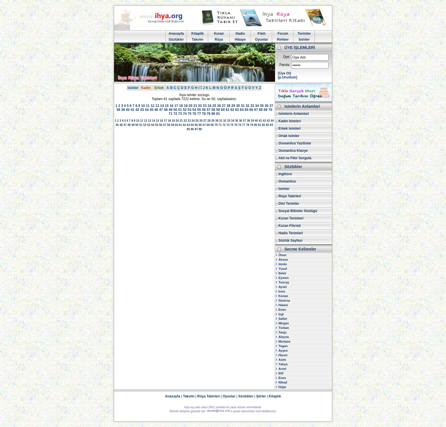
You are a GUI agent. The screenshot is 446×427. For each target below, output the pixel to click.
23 (205, 106)
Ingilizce (285, 174)
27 (224, 106)
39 (123, 110)
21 (195, 106)
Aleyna (283, 337)
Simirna (284, 300)
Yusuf (282, 268)
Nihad (282, 382)
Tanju (282, 332)
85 (188, 129)
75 (189, 114)
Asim (282, 359)
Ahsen (283, 259)
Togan (283, 346)
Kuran (219, 34)
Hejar (282, 387)
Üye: (286, 57)
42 (137, 110)
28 (228, 106)
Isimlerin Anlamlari (293, 114)
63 (237, 110)
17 (176, 106)
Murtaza (284, 341)
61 (227, 110)
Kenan (283, 296)
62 (232, 110)
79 (208, 114)
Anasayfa (176, 34)
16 (171, 106)
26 (219, 106)
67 (256, 110)
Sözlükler (176, 40)
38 (118, 110)
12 (152, 106)
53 (189, 110)
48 (166, 110)
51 (180, 110)
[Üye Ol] (284, 73)
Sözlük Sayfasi (290, 240)
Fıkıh (261, 34)
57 (208, 110)
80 (213, 114)
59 (218, 110)
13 (157, 106)
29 (233, 106)
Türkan (283, 327)
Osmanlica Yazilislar (294, 143)
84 (271, 125)
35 (262, 106)
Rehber (283, 40)
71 (170, 114)
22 (200, 106)
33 (252, 106)
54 (194, 110)
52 (185, 110)
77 (199, 114)
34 (257, 106)
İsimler (304, 40)
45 (151, 110)
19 (185, 106)
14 (162, 106)
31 (243, 106)
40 (127, 110)
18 (181, 106)
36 (266, 106)
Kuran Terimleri (290, 218)
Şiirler (261, 396)
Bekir (282, 273)
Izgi (281, 314)
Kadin (145, 88)
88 (200, 129)
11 (148, 106)
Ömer (282, 255)
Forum (283, 34)
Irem (281, 291)
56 (204, 110)
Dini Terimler (288, 204)
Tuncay (283, 282)
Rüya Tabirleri (289, 196)
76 (194, 114)
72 (175, 114)
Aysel (282, 287)
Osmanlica (287, 181)
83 (267, 125)
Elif (280, 373)
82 (263, 125)
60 (223, 110)
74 (185, 114)
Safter (282, 318)
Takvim (197, 40)
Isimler (133, 88)
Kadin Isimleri (289, 121)
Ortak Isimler (288, 136)
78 (204, 114)
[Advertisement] (194, 178)
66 (251, 110)
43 (142, 110)
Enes (282, 378)
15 (166, 106)
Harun (283, 355)
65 (246, 110)
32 (247, 106)
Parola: (284, 65)
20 (190, 106)
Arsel (282, 368)
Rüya (219, 40)
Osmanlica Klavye (293, 151)
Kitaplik (197, 34)
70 (270, 110)
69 (265, 110)
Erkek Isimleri (289, 128)
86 (192, 129)
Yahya (283, 364)
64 (241, 110)
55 (199, 110)
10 (143, 106)
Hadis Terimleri (290, 233)
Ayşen (283, 350)
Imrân (282, 264)
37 (271, 106)
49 (170, 110)
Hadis (240, 34)
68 (261, 110)
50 (175, 110)
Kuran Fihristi (289, 226)
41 (132, 110)
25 (214, 106)
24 (209, 106)
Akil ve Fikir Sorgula (294, 158)
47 (161, 110)
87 (196, 129)
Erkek (159, 88)
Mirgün (283, 323)
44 (146, 110)
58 (213, 110)
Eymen (283, 277)
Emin (282, 309)
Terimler (304, 34)
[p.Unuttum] (287, 77)
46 (156, 110)
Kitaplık (275, 396)
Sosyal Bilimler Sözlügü (297, 211)
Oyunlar (261, 40)
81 (218, 114)
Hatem (283, 305)
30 (238, 106)
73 (180, 114)
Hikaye (240, 40)
